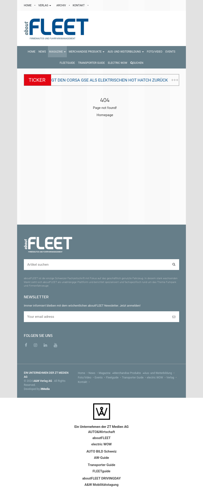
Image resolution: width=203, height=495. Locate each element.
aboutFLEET (101, 438)
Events (100, 377)
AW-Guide (101, 458)
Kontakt (84, 382)
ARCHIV (61, 5)
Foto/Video (86, 377)
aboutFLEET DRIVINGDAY (101, 478)
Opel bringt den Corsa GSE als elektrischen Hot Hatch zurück (108, 80)
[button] (57, 51)
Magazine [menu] (106, 373)
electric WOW (157, 377)
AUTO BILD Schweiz (101, 451)
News (93, 373)
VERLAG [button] (45, 5)
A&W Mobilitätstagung (101, 485)
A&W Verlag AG (43, 380)
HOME (28, 5)
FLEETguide (101, 471)
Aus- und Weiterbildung (159, 373)
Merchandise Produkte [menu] (129, 373)
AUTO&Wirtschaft (101, 432)
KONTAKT (79, 5)
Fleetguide (114, 377)
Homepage (105, 115)
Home (83, 373)
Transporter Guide (134, 377)
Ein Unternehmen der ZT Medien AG (101, 427)
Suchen (136, 62)
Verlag (172, 377)
